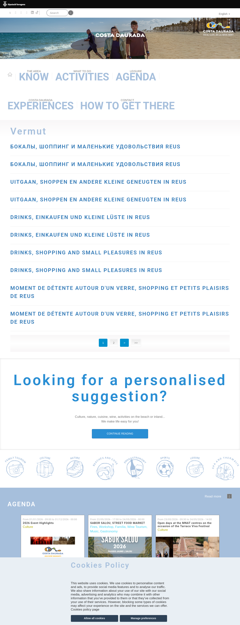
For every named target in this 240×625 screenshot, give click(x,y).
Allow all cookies (94, 618)
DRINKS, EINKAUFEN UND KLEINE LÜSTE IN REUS (107, 249)
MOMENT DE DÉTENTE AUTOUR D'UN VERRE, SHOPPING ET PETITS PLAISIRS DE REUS (98, 323)
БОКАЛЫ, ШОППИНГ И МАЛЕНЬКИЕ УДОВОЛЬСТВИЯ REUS (117, 150)
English (224, 13)
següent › (229, 528)
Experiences (41, 105)
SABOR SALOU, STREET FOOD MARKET (117, 555)
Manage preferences (143, 618)
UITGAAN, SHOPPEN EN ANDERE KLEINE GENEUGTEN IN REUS (115, 201)
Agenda (136, 76)
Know (34, 76)
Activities (82, 76)
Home (10, 74)
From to (50, 551)
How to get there (127, 105)
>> (136, 375)
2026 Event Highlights (38, 555)
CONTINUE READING (120, 465)
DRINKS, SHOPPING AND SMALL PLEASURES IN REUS (116, 284)
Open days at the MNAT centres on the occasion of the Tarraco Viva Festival (185, 557)
